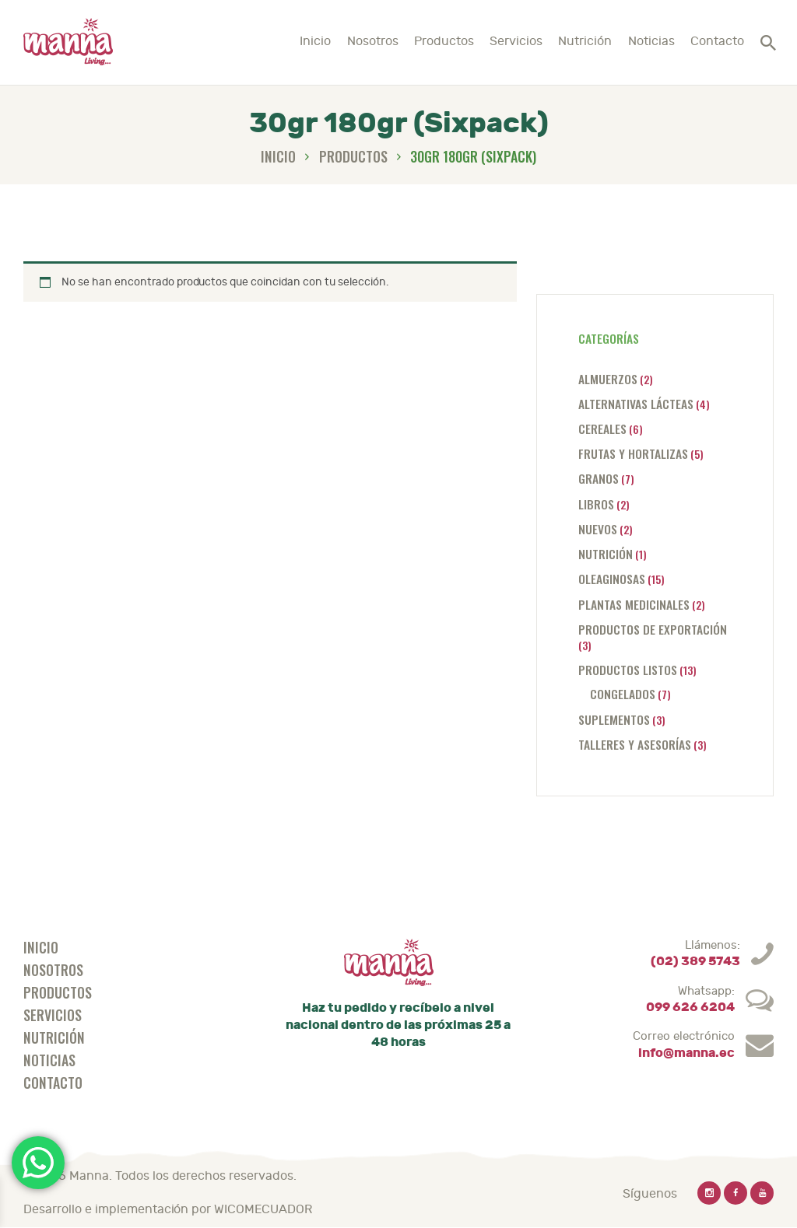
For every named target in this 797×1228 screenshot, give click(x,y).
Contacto (53, 1082)
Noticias (49, 1060)
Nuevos (597, 528)
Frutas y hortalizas (633, 453)
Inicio (278, 156)
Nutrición (605, 553)
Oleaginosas (611, 578)
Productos (353, 156)
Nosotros (53, 970)
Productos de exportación (652, 629)
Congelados (622, 693)
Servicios (52, 1015)
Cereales (602, 428)
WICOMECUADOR (263, 1209)
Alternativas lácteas (635, 403)
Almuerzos (607, 378)
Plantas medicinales (634, 604)
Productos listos (627, 669)
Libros (596, 504)
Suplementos (614, 719)
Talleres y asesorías (634, 744)
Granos (598, 478)
